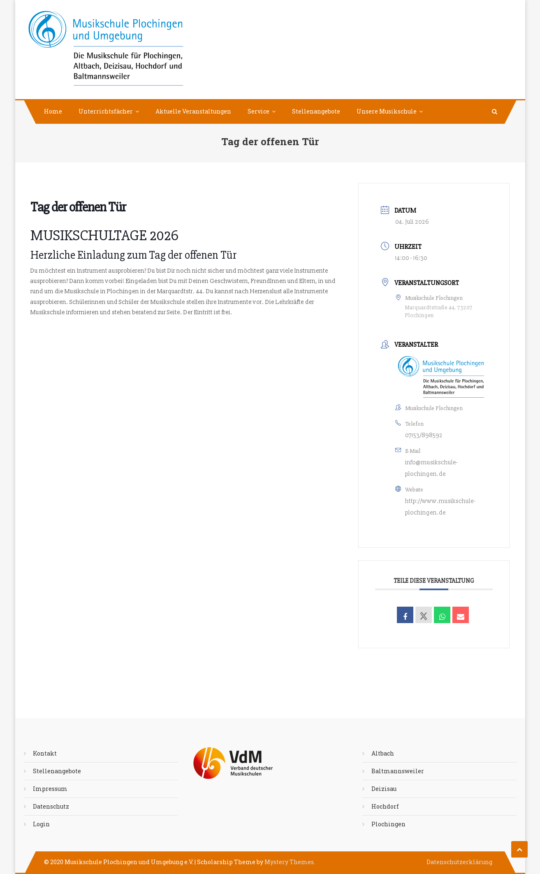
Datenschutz (51, 806)
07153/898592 (424, 435)
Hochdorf (385, 806)
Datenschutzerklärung (459, 862)
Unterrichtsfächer (106, 111)
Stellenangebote (316, 111)
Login (41, 824)
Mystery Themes (289, 862)
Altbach (382, 753)
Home (53, 111)
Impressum (50, 789)
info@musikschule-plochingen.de (431, 468)
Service (258, 111)
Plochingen (388, 824)
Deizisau (383, 789)
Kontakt (45, 753)
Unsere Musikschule (387, 111)
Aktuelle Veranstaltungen (193, 111)
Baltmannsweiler (397, 771)
